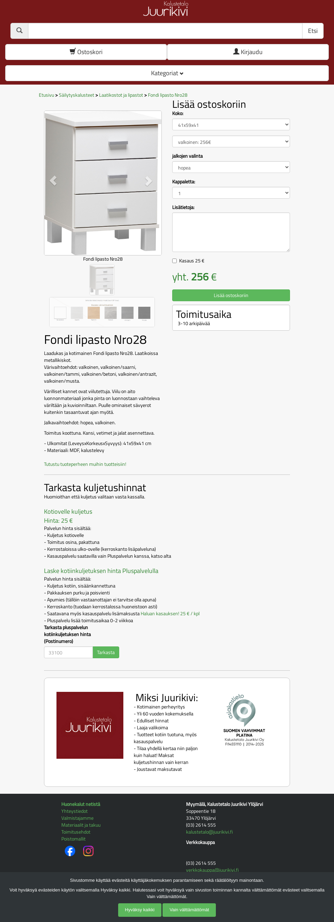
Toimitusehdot (75, 831)
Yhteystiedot (74, 811)
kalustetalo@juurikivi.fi (209, 831)
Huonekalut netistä (80, 804)
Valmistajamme (77, 817)
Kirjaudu (248, 51)
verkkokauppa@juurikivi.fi (212, 869)
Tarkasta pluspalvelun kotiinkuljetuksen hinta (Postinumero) (67, 634)
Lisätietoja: (183, 207)
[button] (53, 180)
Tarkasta (106, 652)
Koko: (177, 113)
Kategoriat (167, 73)
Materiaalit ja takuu (80, 824)
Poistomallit (73, 838)
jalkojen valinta (187, 156)
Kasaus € (191, 260)
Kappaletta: (183, 181)
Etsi (313, 30)
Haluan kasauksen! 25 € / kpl (170, 613)
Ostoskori (86, 51)
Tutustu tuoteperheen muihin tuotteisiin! (85, 464)
